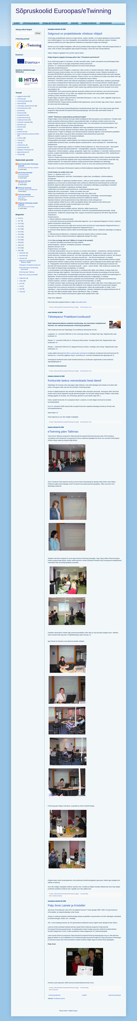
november (22, 255)
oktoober (22, 258)
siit (57, 413)
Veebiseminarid (106, 23)
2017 (19, 221)
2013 (19, 232)
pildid (19, 129)
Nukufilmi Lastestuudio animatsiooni (76, 353)
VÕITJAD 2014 (22, 182)
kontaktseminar (22, 115)
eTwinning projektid (23, 101)
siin (56, 336)
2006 (19, 250)
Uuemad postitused (54, 995)
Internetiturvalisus (22, 108)
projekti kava (21, 131)
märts (21, 291)
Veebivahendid (21, 147)
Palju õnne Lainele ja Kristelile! (66, 905)
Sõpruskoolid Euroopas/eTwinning (63, 10)
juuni (21, 283)
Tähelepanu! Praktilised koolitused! (69, 316)
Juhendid (74, 23)
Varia (18, 143)
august (21, 281)
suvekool (20, 138)
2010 (19, 240)
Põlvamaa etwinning (24, 188)
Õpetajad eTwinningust (24, 150)
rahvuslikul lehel (81, 302)
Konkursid (55, 989)
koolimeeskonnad (22, 117)
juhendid (20, 110)
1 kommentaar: (84, 893)
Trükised (20, 140)
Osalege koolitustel (88, 23)
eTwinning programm (31, 23)
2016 (19, 223)
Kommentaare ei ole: (86, 307)
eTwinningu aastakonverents (26, 106)
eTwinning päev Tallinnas (63, 431)
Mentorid (20, 127)
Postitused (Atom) (59, 998)
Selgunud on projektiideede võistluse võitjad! (75, 33)
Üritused (20, 154)
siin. (90, 635)
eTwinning (20, 99)
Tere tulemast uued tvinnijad (26, 206)
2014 (19, 229)
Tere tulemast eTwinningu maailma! (28, 167)
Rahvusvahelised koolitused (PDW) (28, 134)
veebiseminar (21, 145)
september (22, 278)
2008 (19, 245)
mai (20, 286)
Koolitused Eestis (57, 895)
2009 (19, 242)
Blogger (75, 1011)
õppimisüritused (22, 152)
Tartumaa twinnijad (24, 194)
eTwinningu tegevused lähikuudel (27, 189)
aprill (21, 289)
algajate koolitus (22, 96)
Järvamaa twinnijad (24, 181)
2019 (19, 218)
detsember (22, 253)
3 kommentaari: (84, 987)
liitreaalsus (20, 124)
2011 (19, 237)
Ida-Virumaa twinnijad (25, 172)
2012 (19, 234)
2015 (19, 226)
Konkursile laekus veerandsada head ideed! (74, 380)
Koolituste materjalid (23, 122)
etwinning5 (20, 103)
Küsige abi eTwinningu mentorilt (55, 23)
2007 (19, 248)
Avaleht (17, 23)
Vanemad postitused (114, 995)
